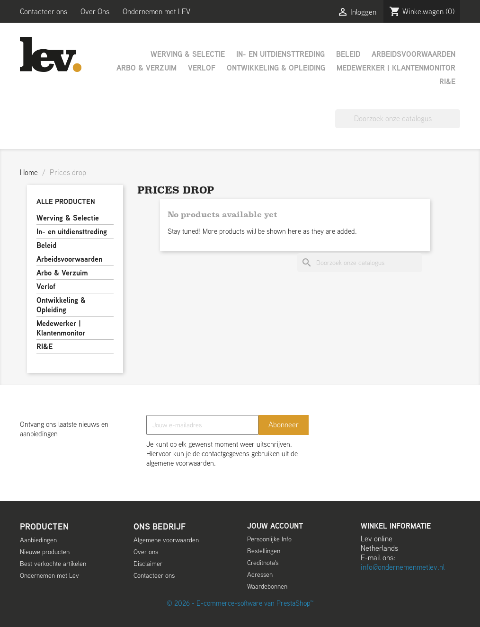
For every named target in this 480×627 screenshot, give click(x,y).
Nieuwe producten (45, 551)
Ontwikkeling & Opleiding (276, 67)
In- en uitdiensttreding (280, 54)
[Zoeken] (397, 118)
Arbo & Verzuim (146, 67)
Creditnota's (262, 562)
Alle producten (65, 201)
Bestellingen (263, 551)
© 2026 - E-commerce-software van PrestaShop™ (240, 603)
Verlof (201, 67)
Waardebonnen (267, 586)
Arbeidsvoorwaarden (413, 54)
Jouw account (275, 526)
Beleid (348, 54)
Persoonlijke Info (269, 539)
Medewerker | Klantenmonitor (396, 67)
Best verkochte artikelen (53, 563)
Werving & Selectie (188, 54)
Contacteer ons (43, 11)
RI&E (447, 81)
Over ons (145, 551)
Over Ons (94, 11)
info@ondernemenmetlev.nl (402, 567)
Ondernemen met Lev (49, 575)
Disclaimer (147, 563)
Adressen (260, 574)
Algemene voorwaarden (166, 540)
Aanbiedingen (38, 540)
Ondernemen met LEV (156, 11)
